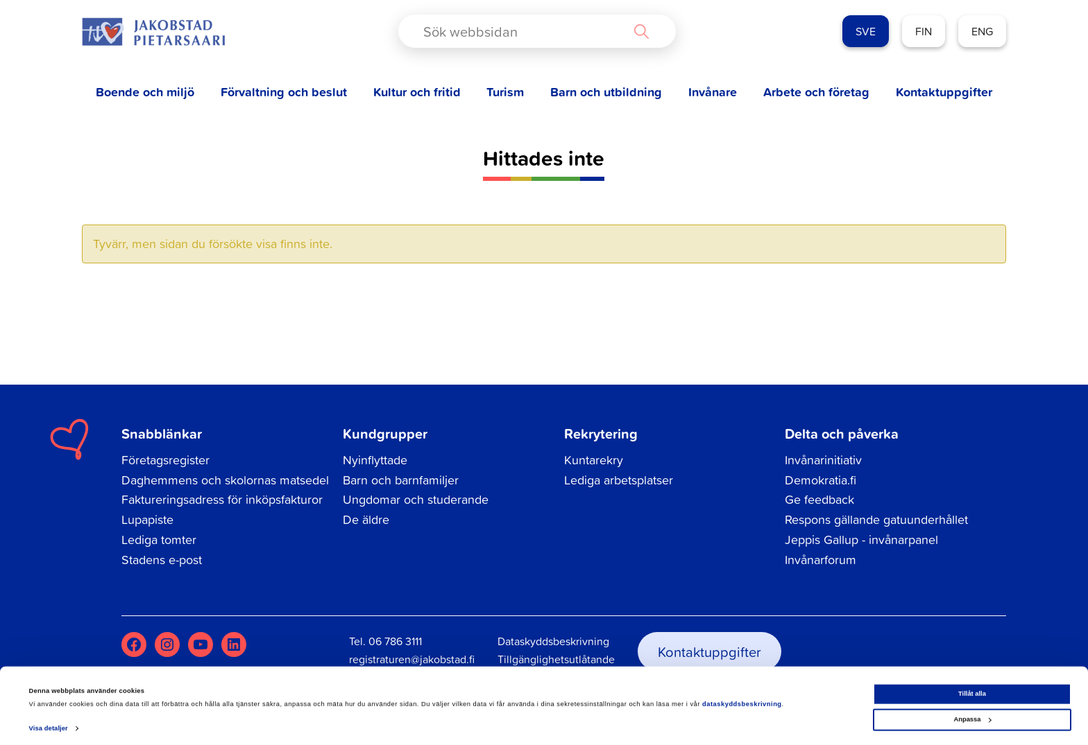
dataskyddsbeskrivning (742, 697)
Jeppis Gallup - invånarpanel (861, 539)
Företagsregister (165, 459)
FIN (923, 31)
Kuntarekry (593, 459)
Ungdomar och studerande (415, 499)
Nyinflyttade (375, 459)
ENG (982, 31)
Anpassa (972, 713)
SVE (866, 31)
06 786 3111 (395, 641)
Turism (505, 91)
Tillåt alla (972, 687)
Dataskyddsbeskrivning (553, 641)
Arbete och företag (816, 91)
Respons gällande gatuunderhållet (876, 519)
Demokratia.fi (820, 480)
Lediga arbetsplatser (618, 480)
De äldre (366, 519)
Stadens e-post (161, 559)
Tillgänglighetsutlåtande (556, 659)
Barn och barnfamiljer (401, 480)
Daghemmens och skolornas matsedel (225, 480)
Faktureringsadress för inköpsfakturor (222, 499)
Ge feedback (819, 499)
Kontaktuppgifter (944, 91)
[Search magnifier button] (641, 31)
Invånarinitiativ (823, 459)
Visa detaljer (48, 722)
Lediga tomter (158, 539)
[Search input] (525, 31)
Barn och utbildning (606, 91)
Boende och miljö (145, 91)
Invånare (712, 91)
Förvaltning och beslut (284, 91)
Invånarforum (820, 559)
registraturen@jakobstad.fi (412, 659)
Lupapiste (147, 519)
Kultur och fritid (417, 91)
